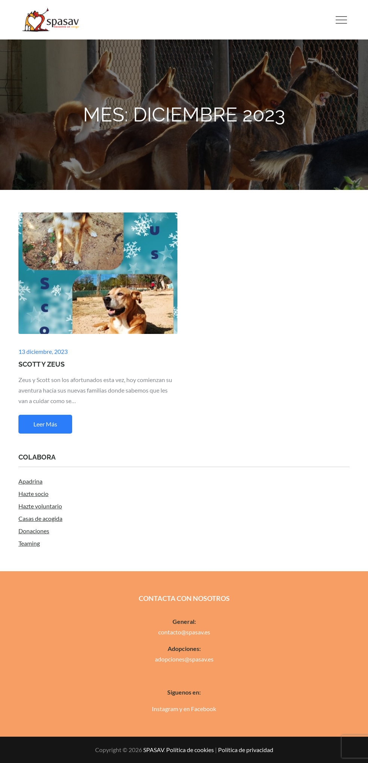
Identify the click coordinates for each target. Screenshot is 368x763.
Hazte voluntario (40, 506)
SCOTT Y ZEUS (41, 364)
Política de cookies (190, 749)
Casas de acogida (40, 518)
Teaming (29, 543)
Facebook (203, 708)
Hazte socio (33, 493)
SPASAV (153, 749)
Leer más (45, 424)
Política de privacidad (245, 749)
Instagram (165, 708)
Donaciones (33, 530)
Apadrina (30, 481)
